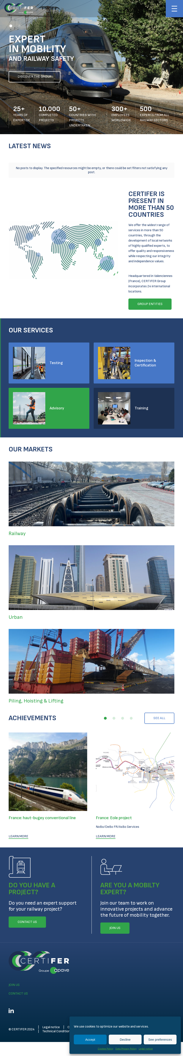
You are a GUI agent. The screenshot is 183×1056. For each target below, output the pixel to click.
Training (141, 401)
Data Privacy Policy (126, 1048)
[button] (10, 26)
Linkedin (11, 1004)
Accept (90, 1039)
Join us (14, 978)
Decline (125, 1039)
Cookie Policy (105, 1048)
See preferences (160, 1039)
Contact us (18, 987)
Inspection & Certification (145, 356)
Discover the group (34, 77)
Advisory (57, 401)
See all (159, 712)
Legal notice (146, 1048)
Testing (56, 356)
